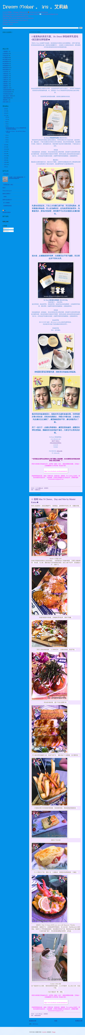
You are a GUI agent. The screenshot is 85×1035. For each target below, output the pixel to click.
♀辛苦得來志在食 (7, 93)
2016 (5, 144)
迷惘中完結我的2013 (7, 199)
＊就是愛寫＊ (6, 51)
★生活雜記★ (6, 59)
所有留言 (6, 231)
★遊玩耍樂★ (6, 69)
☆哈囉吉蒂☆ (6, 77)
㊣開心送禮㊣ (6, 101)
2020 (5, 108)
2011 (5, 155)
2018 (5, 113)
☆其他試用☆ (6, 75)
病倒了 (4, 187)
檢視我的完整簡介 (7, 212)
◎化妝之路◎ (6, 55)
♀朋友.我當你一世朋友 (8, 95)
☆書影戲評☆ (6, 81)
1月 (6, 141)
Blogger (53, 1032)
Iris (5, 210)
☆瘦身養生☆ (6, 83)
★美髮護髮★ (6, 65)
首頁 (55, 1021)
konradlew (44, 1032)
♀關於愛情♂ (5, 99)
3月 (6, 139)
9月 (6, 121)
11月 (6, 119)
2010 (5, 158)
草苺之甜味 (6, 174)
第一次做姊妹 (6, 202)
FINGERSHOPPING (55, 443)
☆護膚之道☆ (37, 489)
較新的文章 (32, 1021)
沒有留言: (46, 488)
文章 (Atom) (35, 1024)
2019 (5, 111)
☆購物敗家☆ (6, 85)
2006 (5, 166)
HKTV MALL (56, 441)
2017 (5, 115)
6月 (6, 126)
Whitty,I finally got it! (7, 190)
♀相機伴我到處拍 (7, 97)
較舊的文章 (78, 1021)
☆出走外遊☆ (6, 71)
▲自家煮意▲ (6, 53)
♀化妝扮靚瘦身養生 (7, 89)
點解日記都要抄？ (7, 193)
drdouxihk (59, 451)
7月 (6, 123)
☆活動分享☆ (6, 79)
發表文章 (6, 228)
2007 (5, 164)
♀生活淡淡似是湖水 (7, 91)
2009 (5, 160)
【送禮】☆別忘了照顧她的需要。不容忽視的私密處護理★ (17, 178)
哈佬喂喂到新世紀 (7, 205)
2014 (5, 149)
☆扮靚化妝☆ (6, 73)
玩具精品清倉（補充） (8, 184)
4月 (6, 137)
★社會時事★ (6, 63)
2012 (5, 153)
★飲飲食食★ (37, 1015)
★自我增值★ (6, 61)
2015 (5, 147)
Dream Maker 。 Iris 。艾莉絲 (35, 7)
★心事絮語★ (6, 57)
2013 (5, 151)
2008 (5, 162)
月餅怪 (5, 196)
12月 (6, 117)
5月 (6, 135)
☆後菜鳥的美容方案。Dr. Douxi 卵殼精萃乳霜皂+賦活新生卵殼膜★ (15, 128)
